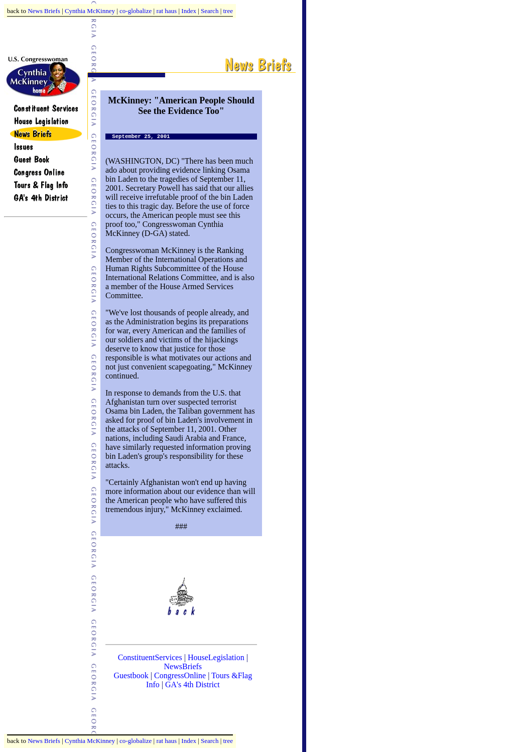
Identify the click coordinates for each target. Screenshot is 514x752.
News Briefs (44, 11)
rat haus (166, 11)
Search (209, 11)
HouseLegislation (216, 657)
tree (228, 11)
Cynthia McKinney (90, 11)
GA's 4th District (192, 684)
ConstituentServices (150, 657)
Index (188, 11)
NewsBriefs (183, 666)
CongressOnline (180, 675)
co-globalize (135, 11)
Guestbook (130, 675)
